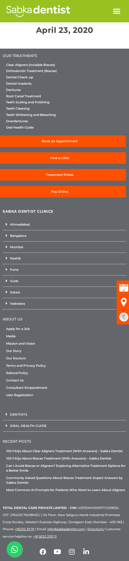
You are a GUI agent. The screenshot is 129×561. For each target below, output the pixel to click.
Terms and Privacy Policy (26, 366)
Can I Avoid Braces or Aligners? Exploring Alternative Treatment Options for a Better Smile (66, 468)
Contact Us (15, 380)
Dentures (13, 90)
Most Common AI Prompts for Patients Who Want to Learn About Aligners (65, 490)
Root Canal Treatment (23, 96)
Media (11, 336)
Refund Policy (17, 373)
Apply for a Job (18, 329)
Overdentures (17, 121)
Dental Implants (19, 83)
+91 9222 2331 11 (44, 536)
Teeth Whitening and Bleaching (31, 115)
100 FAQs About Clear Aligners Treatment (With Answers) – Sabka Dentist (64, 451)
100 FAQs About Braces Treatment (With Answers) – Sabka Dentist (58, 458)
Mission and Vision (20, 343)
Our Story (14, 351)
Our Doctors (16, 358)
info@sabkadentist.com (66, 529)
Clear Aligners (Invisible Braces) (30, 65)
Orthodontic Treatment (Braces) (31, 71)
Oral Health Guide (20, 127)
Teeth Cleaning (17, 108)
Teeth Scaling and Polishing (27, 102)
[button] (117, 11)
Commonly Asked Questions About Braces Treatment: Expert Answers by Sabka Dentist (64, 480)
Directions (95, 529)
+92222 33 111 (24, 529)
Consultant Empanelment (26, 388)
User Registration (19, 395)
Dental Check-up (19, 77)
